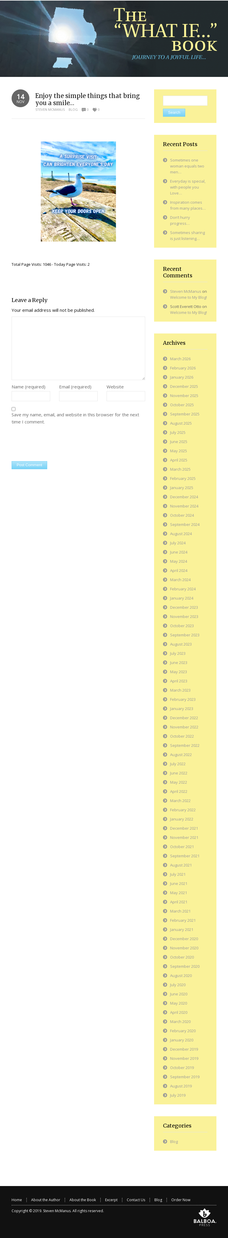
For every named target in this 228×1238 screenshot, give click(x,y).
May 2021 (178, 892)
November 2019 (184, 1058)
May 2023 (178, 671)
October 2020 (182, 957)
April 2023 (178, 681)
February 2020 (183, 1030)
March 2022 (180, 800)
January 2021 (181, 929)
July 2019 (178, 1095)
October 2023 (182, 625)
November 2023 (184, 616)
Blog (73, 109)
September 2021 (185, 855)
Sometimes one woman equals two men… (187, 166)
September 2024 (185, 524)
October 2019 (182, 1067)
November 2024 (184, 506)
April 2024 (178, 570)
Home (17, 1199)
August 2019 (181, 1086)
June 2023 (178, 662)
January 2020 (181, 1040)
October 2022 (182, 736)
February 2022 (183, 809)
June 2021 (178, 883)
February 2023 (183, 699)
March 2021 (180, 911)
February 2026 (183, 368)
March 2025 (180, 469)
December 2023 (184, 607)
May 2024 (178, 561)
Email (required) (75, 387)
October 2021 (182, 846)
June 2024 (178, 552)
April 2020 (178, 1012)
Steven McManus (50, 109)
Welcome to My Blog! (188, 297)
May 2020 (178, 1003)
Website (115, 387)
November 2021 (184, 837)
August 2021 (181, 865)
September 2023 (185, 635)
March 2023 (180, 690)
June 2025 (178, 441)
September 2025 (185, 414)
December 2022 (184, 717)
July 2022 (178, 763)
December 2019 (184, 1049)
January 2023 (181, 708)
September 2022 (185, 745)
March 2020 (180, 1021)
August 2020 (181, 975)
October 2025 (182, 404)
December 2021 (184, 828)
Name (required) (28, 387)
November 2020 (184, 948)
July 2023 (178, 653)
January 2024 (181, 598)
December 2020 (184, 938)
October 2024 (182, 515)
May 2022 (178, 782)
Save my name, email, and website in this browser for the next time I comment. (75, 418)
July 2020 (178, 984)
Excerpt (111, 1199)
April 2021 (178, 902)
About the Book (82, 1199)
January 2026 (181, 377)
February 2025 (183, 478)
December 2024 (184, 496)
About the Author (45, 1199)
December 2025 (184, 386)
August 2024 (181, 533)
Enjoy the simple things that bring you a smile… (87, 99)
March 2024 (180, 579)
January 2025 (181, 487)
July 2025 (178, 432)
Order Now (180, 1199)
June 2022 (178, 773)
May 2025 (178, 450)
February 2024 (183, 589)
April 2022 (178, 791)
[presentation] (57, 443)
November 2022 (184, 727)
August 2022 (181, 754)
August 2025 (181, 423)
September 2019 (185, 1076)
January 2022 (181, 819)
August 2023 (181, 644)
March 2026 (180, 358)
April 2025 (178, 460)
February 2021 (183, 920)
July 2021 (178, 874)
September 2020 (185, 966)
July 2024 (178, 543)
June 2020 (178, 994)
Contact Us (136, 1199)
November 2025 (184, 395)
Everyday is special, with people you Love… (187, 187)
